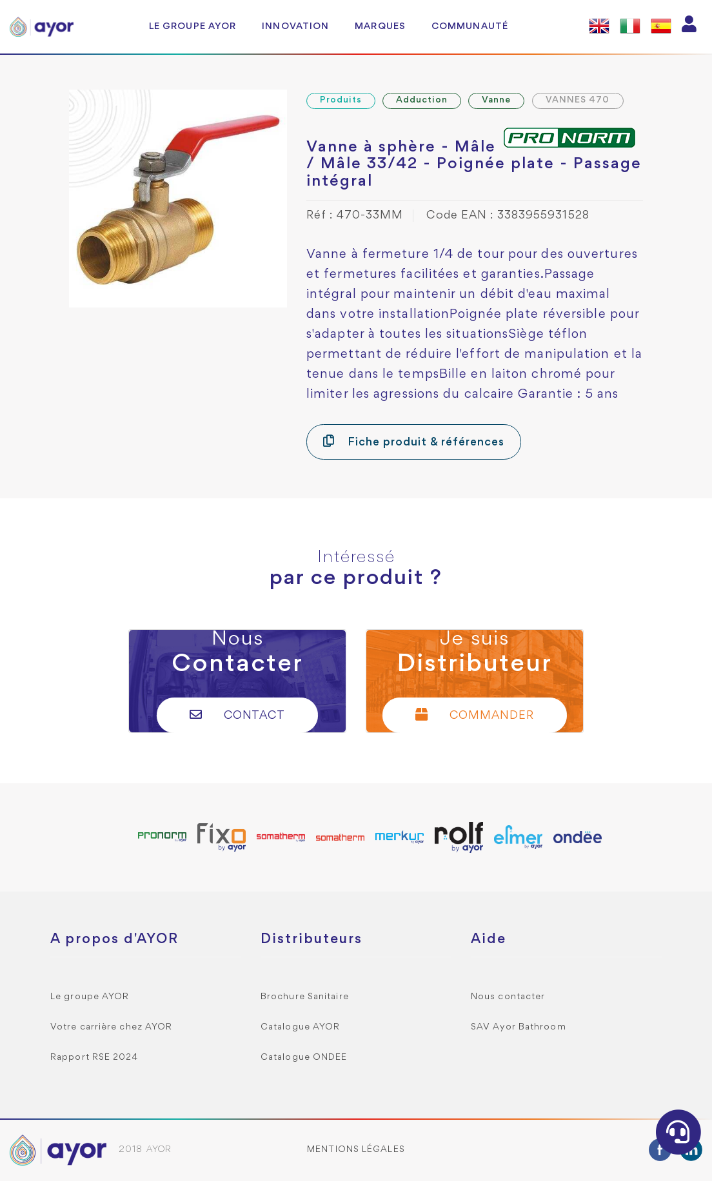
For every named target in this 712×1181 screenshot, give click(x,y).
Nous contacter (508, 997)
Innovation (295, 26)
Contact (238, 714)
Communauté (469, 26)
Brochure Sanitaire (305, 997)
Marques (380, 26)
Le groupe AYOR (192, 26)
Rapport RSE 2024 (94, 1057)
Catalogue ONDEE (304, 1057)
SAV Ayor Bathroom (518, 1027)
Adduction (422, 100)
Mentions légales (356, 1150)
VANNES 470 (578, 100)
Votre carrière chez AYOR (111, 1027)
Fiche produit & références (413, 441)
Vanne (496, 100)
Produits (341, 100)
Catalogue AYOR (300, 1027)
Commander (474, 714)
